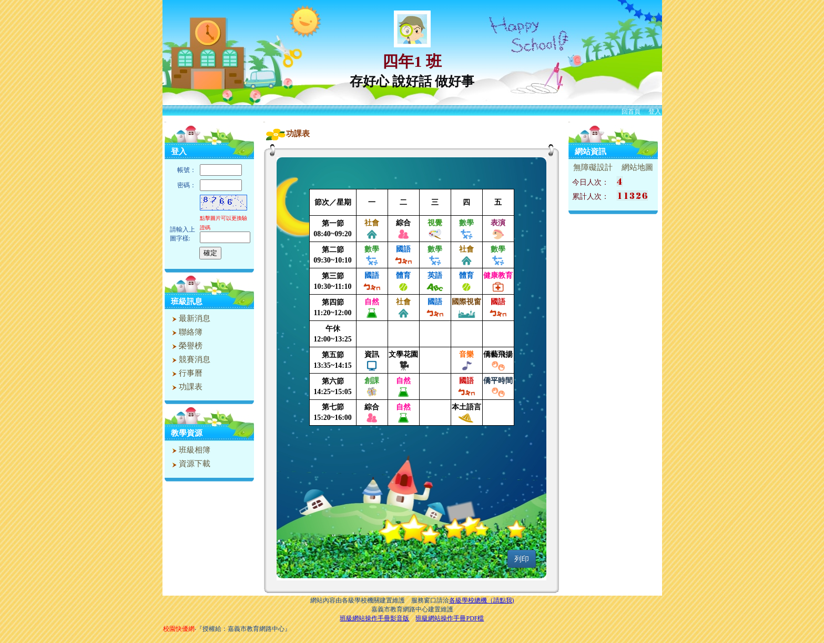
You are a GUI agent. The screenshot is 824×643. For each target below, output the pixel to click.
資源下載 (190, 463)
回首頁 (631, 111)
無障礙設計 (593, 167)
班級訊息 (186, 301)
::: (165, 121)
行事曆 (186, 373)
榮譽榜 (186, 345)
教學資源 (186, 433)
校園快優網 (179, 628)
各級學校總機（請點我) (481, 600)
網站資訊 (590, 151)
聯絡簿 (186, 332)
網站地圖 (637, 167)
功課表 (186, 387)
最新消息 (190, 318)
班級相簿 (190, 450)
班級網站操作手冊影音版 (374, 618)
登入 (654, 111)
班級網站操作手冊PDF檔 (449, 618)
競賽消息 (190, 359)
